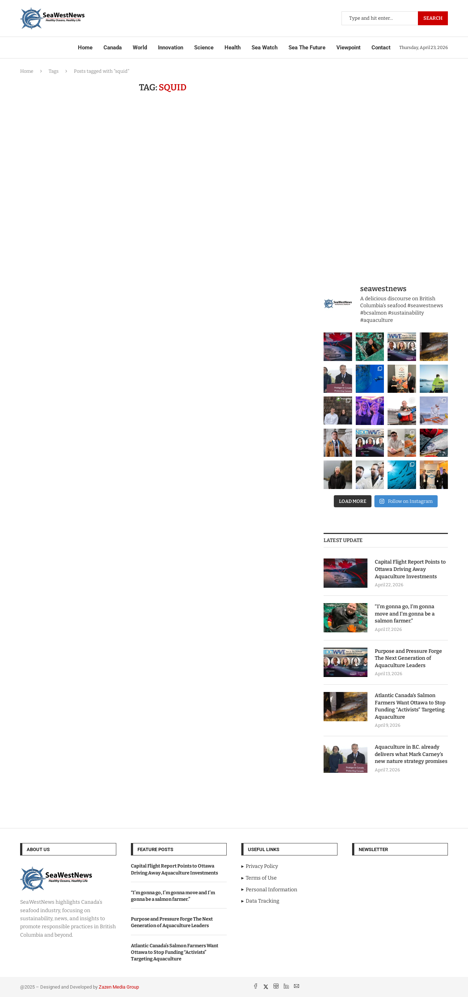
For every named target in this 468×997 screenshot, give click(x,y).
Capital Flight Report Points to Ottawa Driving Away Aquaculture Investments (410, 569)
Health (232, 47)
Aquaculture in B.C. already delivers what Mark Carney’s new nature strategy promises (411, 754)
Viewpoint (348, 47)
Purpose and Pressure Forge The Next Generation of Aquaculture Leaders (408, 658)
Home (85, 47)
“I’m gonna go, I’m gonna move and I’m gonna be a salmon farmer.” (405, 613)
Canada (112, 47)
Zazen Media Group (119, 987)
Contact (380, 47)
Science (204, 47)
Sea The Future (306, 47)
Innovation (170, 47)
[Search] (394, 18)
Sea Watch (265, 47)
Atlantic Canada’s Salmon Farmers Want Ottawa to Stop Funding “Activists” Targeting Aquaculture (410, 706)
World (140, 47)
